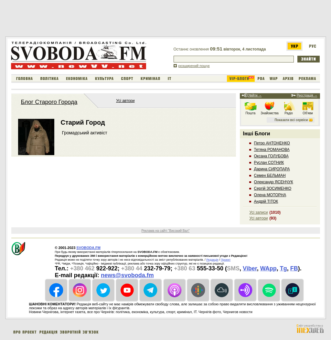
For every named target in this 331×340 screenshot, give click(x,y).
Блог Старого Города (49, 102)
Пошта (251, 113)
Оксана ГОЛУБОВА (271, 156)
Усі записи (259, 212)
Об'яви (308, 113)
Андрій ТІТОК (266, 201)
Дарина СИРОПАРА (272, 169)
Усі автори (125, 100)
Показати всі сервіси (291, 120)
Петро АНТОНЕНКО (272, 143)
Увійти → (255, 95)
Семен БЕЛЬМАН (270, 175)
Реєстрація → (307, 95)
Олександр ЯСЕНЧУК (273, 182)
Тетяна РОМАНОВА (272, 149)
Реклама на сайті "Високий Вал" (166, 230)
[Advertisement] (123, 18)
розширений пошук (194, 66)
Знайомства (270, 113)
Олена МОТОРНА (270, 195)
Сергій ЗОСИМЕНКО (273, 188)
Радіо (288, 113)
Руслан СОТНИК (269, 162)
